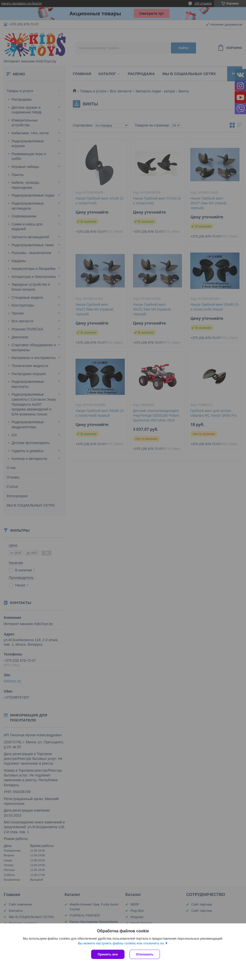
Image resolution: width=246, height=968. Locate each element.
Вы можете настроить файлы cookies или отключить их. (121, 943)
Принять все (108, 954)
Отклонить (144, 954)
